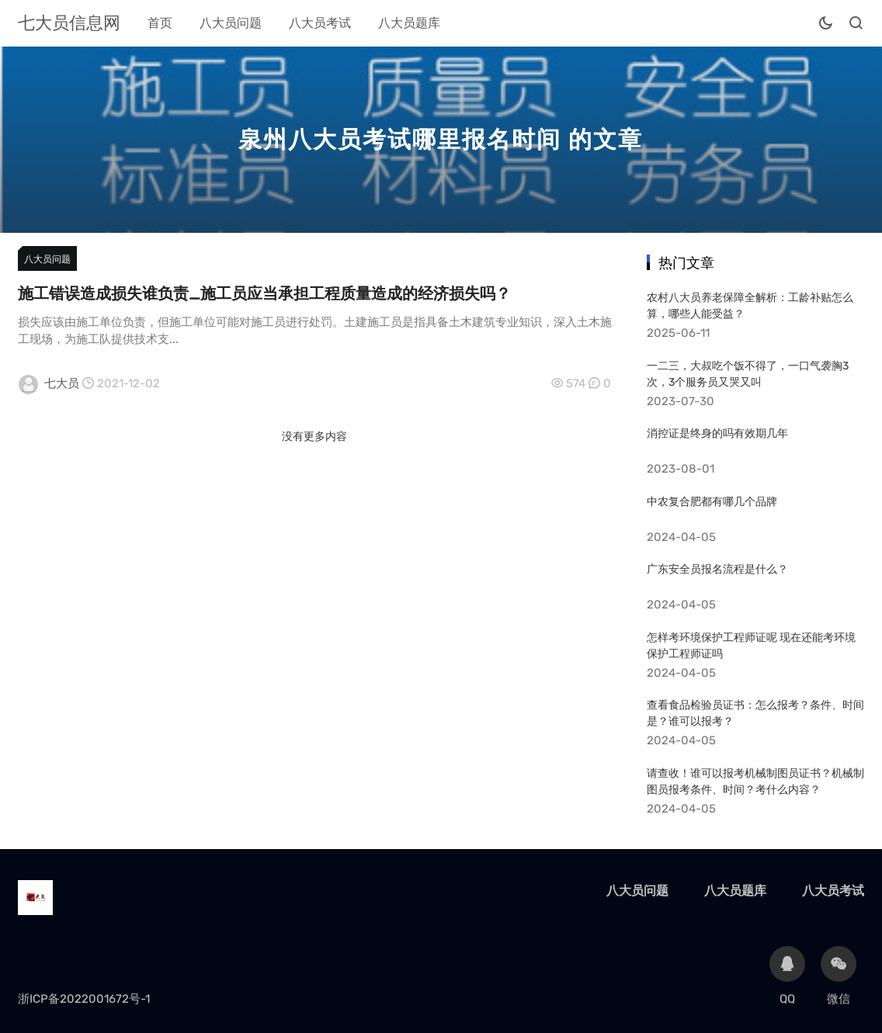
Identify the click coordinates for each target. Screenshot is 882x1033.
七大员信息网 (69, 22)
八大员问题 (231, 23)
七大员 (61, 383)
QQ (787, 976)
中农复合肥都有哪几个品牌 (712, 501)
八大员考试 (320, 23)
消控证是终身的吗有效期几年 (717, 433)
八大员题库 (409, 23)
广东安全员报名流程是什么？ (717, 569)
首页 (160, 23)
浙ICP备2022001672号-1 (84, 999)
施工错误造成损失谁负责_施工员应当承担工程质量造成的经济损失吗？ (264, 293)
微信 (838, 976)
